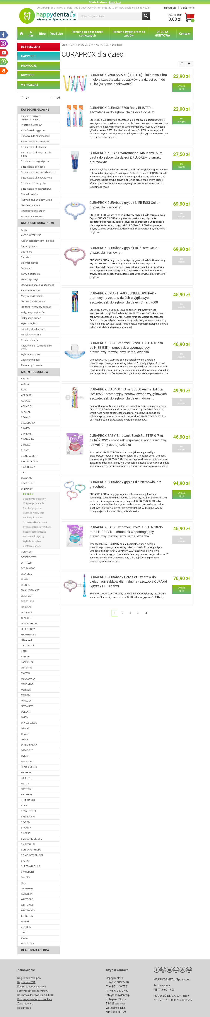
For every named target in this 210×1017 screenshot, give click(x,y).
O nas (31, 33)
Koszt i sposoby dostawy (31, 986)
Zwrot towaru (25, 1003)
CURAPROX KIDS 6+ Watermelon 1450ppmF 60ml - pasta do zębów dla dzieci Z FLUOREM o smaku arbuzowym (127, 157)
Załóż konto (188, 7)
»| (146, 613)
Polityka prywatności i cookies (34, 999)
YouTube (56, 33)
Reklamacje (24, 1007)
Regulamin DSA (26, 982)
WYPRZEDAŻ (29, 84)
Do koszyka (181, 120)
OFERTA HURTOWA (162, 33)
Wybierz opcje (181, 87)
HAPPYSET (28, 56)
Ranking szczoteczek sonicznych (87, 33)
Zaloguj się (170, 7)
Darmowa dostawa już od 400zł (35, 995)
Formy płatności (26, 990)
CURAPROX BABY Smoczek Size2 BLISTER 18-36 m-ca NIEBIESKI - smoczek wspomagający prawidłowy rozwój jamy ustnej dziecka (126, 531)
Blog (42, 33)
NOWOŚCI (27, 75)
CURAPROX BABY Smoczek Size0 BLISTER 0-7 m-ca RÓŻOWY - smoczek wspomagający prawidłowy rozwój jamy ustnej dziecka (128, 440)
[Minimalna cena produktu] (21, 97)
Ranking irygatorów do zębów (129, 33)
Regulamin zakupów (29, 978)
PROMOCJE (29, 65)
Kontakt (184, 33)
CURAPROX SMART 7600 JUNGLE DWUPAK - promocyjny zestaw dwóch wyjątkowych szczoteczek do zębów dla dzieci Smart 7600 (124, 297)
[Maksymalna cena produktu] (53, 97)
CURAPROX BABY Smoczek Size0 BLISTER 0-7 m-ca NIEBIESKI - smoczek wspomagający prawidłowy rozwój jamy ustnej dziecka (127, 347)
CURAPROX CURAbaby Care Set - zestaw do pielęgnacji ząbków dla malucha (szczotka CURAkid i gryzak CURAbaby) (128, 581)
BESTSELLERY (30, 46)
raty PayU (42, 990)
